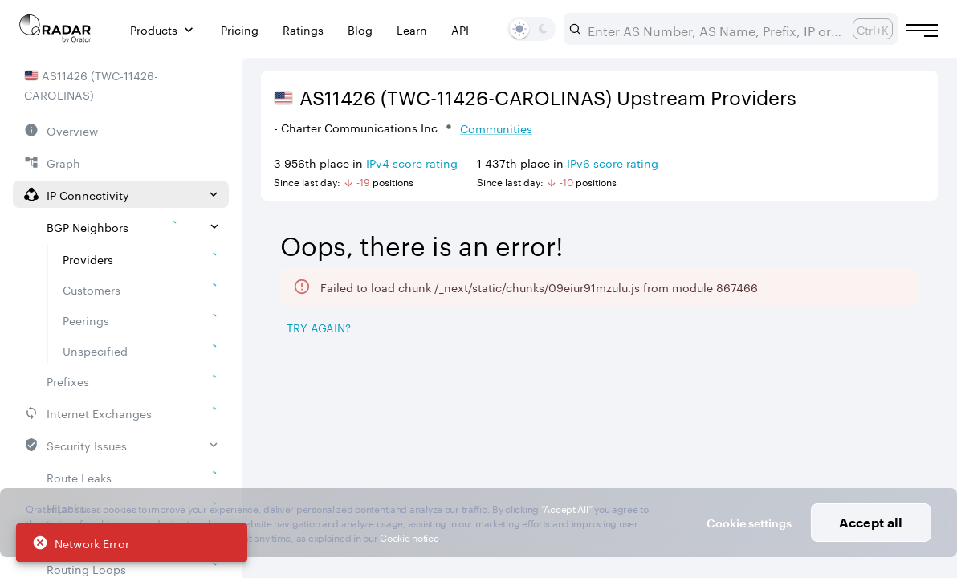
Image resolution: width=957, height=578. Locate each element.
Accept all (870, 522)
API (460, 29)
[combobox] (713, 29)
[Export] (897, 329)
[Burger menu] (922, 30)
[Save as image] (789, 329)
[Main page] (55, 29)
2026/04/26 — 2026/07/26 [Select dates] (828, 228)
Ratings (303, 29)
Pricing (240, 29)
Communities (496, 127)
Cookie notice (409, 536)
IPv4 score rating (412, 162)
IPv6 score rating (612, 162)
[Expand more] (918, 275)
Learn (412, 29)
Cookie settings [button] (749, 523)
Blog (360, 29)
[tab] (305, 369)
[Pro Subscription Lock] (397, 424)
